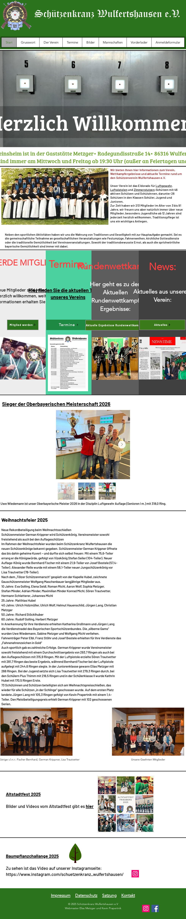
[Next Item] (122, 444)
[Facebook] (155, 908)
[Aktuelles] (162, 325)
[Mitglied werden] (23, 325)
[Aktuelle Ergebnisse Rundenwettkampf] (115, 325)
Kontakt (128, 895)
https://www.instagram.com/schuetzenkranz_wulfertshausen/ (65, 874)
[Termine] (68, 325)
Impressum (60, 895)
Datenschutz (86, 895)
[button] (50, 42)
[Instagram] (135, 873)
